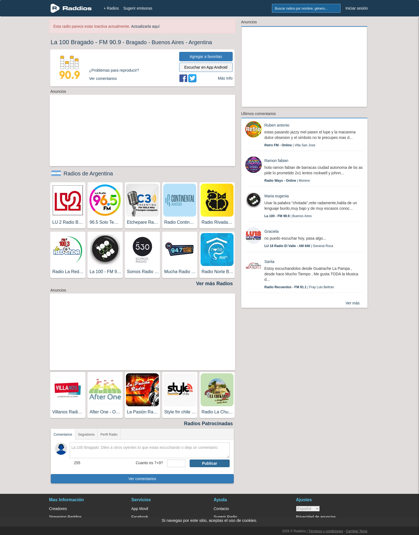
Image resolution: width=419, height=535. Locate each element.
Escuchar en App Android (205, 67)
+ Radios (111, 8)
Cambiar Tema (356, 531)
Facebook (139, 517)
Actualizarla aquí (145, 26)
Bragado (136, 42)
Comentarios (63, 434)
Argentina (200, 42)
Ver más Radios (214, 283)
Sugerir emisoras (137, 8)
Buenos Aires (168, 42)
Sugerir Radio (225, 517)
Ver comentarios (142, 479)
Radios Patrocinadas (208, 423)
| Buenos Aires (288, 216)
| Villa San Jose (290, 145)
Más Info (225, 78)
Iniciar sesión (356, 8)
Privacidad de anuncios (316, 517)
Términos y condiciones (325, 531)
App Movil (139, 508)
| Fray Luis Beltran (299, 287)
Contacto (221, 508)
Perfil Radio (108, 434)
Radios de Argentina (88, 173)
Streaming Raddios (65, 517)
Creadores (58, 508)
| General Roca (299, 246)
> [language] (308, 508)
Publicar (209, 463)
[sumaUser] (176, 463)
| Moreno (287, 181)
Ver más (352, 303)
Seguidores (86, 434)
